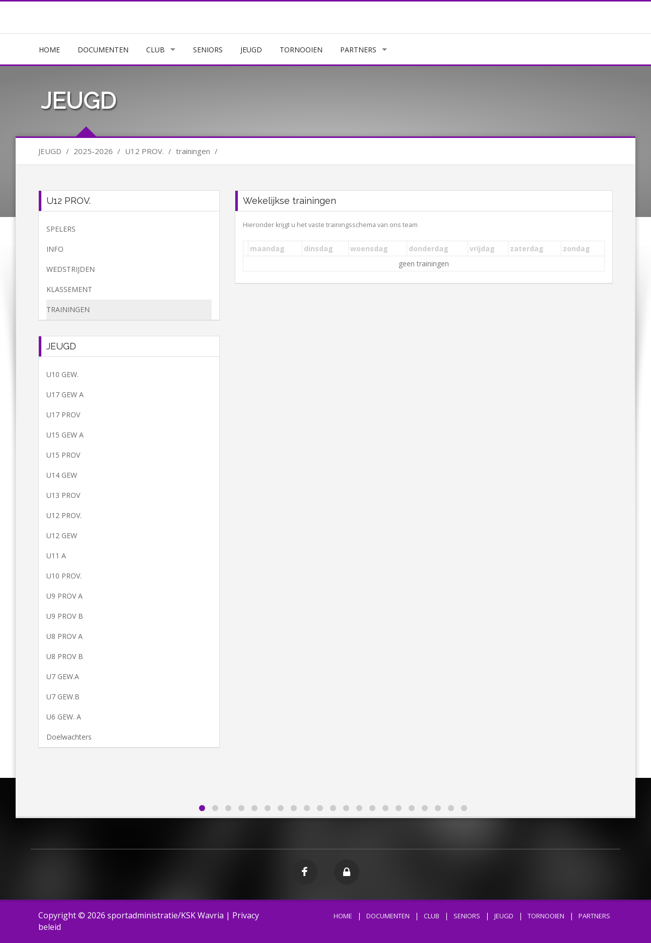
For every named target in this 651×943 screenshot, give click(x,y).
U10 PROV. (64, 576)
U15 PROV (63, 455)
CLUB (155, 49)
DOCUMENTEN (103, 49)
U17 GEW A (65, 394)
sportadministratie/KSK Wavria (165, 915)
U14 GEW (61, 475)
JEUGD (251, 49)
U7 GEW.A (62, 676)
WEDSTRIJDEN (70, 269)
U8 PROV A (64, 636)
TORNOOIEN (301, 49)
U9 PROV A (64, 596)
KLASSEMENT (69, 289)
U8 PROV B (64, 656)
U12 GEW (61, 535)
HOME (49, 49)
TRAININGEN (68, 309)
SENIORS (208, 49)
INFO (54, 249)
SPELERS (61, 229)
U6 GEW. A (63, 716)
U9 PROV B (64, 616)
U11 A (56, 555)
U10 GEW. (62, 374)
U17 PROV (63, 414)
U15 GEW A (65, 435)
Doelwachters (69, 737)
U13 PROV (63, 495)
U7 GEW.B (63, 696)
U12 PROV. (64, 515)
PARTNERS (358, 49)
